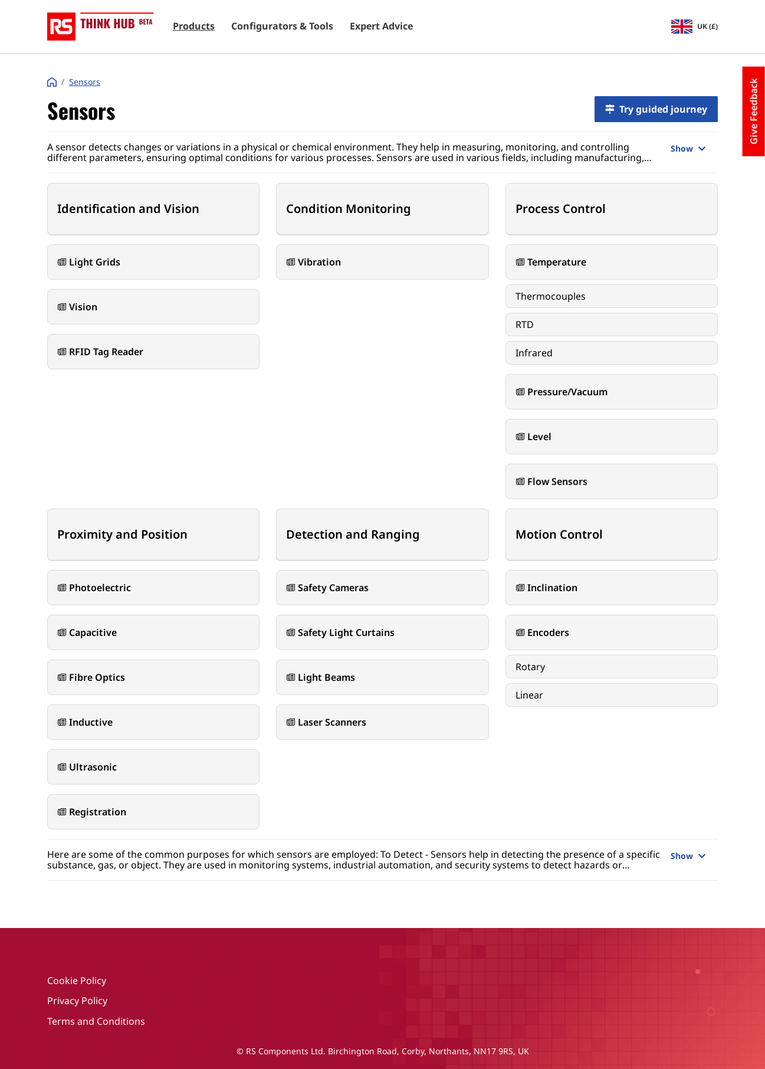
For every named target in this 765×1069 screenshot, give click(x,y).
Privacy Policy (77, 1000)
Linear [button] (529, 694)
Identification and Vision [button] (128, 209)
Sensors (84, 82)
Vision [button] (77, 306)
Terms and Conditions (96, 1021)
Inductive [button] (85, 722)
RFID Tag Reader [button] (100, 351)
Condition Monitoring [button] (348, 209)
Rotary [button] (530, 666)
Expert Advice (381, 26)
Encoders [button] (542, 632)
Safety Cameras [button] (327, 587)
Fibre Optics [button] (91, 677)
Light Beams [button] (320, 677)
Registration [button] (91, 811)
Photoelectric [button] (94, 587)
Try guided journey (656, 109)
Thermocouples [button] (551, 296)
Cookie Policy (76, 980)
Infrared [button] (534, 352)
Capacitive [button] (87, 632)
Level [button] (533, 436)
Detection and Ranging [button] (353, 534)
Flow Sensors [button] (551, 481)
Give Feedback (753, 111)
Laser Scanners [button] (326, 722)
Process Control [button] (561, 209)
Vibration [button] (313, 261)
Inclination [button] (546, 587)
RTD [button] (525, 324)
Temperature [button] (551, 261)
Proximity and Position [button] (122, 534)
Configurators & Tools (282, 26)
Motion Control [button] (559, 534)
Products (194, 26)
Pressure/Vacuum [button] (562, 391)
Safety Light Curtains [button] (340, 632)
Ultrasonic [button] (87, 766)
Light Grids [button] (88, 261)
